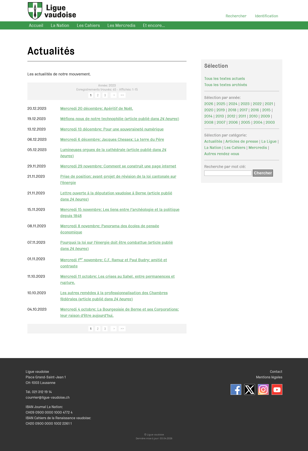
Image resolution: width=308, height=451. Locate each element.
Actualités (213, 141)
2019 (220, 110)
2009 (265, 116)
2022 (257, 104)
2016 (255, 110)
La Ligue (269, 141)
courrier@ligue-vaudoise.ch (48, 397)
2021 (269, 104)
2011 (242, 116)
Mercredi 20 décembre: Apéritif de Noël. (96, 108)
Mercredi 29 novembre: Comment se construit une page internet (118, 166)
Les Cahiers (88, 25)
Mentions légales (269, 377)
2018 (232, 110)
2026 (208, 104)
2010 (253, 116)
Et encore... (154, 25)
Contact (276, 371)
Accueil (36, 25)
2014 (208, 116)
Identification (266, 16)
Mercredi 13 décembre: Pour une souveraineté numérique (112, 129)
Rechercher (236, 16)
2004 (257, 122)
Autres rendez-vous (221, 154)
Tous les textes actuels (224, 78)
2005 (245, 122)
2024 (233, 104)
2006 (233, 122)
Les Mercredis (121, 25)
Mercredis (258, 147)
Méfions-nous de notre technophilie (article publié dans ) (119, 119)
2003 (270, 122)
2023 (245, 104)
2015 (266, 110)
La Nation (60, 25)
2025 (220, 104)
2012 (231, 116)
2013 (220, 116)
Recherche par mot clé (224, 166)
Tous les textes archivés (225, 85)
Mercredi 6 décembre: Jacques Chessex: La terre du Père (112, 139)
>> (122, 95)
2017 (243, 110)
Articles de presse (241, 141)
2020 (208, 110)
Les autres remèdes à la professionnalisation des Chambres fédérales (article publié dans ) (114, 296)
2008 (208, 122)
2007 (221, 122)
